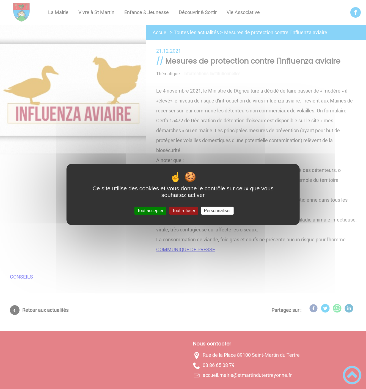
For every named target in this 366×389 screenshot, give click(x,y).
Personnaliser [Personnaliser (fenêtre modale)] (217, 210)
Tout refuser (183, 210)
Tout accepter (150, 210)
